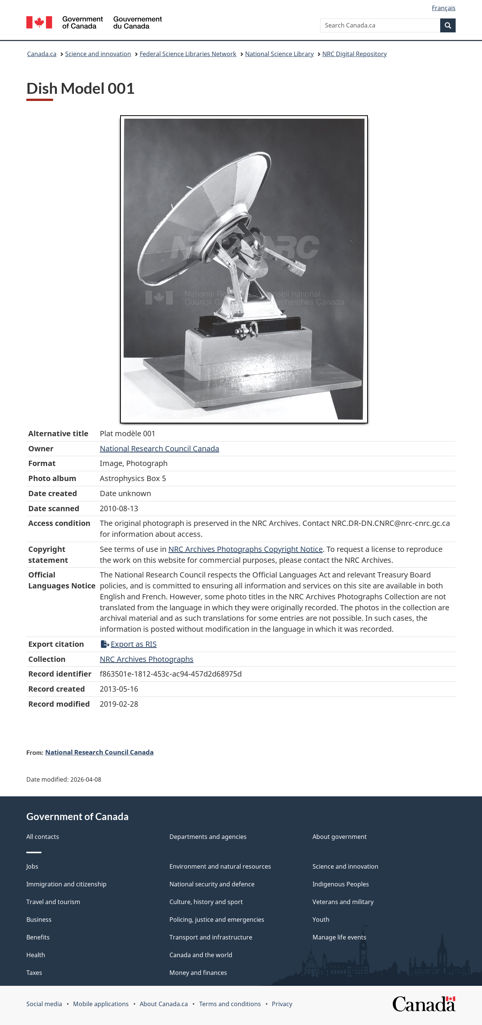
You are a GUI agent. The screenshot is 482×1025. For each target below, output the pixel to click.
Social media (44, 1004)
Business (39, 919)
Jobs (32, 866)
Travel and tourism (53, 902)
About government (340, 837)
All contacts (42, 837)
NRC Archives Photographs (147, 659)
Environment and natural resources (220, 866)
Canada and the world (200, 955)
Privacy (282, 1004)
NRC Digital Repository (354, 54)
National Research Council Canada (159, 448)
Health (35, 955)
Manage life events (339, 937)
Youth (321, 919)
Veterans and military (343, 902)
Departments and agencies (208, 837)
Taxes (34, 972)
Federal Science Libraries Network (188, 54)
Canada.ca (41, 54)
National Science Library (279, 54)
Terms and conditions (230, 1004)
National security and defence (212, 884)
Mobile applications (101, 1004)
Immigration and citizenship (66, 884)
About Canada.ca (164, 1004)
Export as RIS (129, 644)
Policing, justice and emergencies (216, 919)
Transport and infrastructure (210, 937)
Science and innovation (98, 54)
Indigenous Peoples (341, 884)
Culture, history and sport (206, 902)
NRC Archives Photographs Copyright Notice (245, 549)
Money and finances (198, 972)
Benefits (38, 937)
